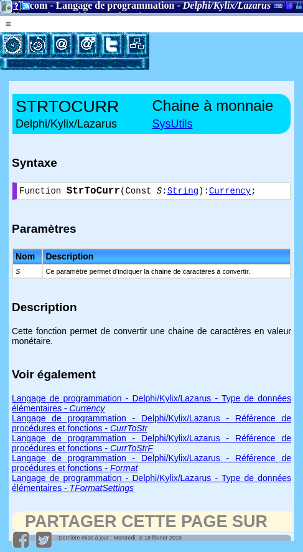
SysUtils (172, 124)
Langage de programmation (115, 5)
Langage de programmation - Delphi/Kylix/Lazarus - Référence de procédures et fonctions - (151, 446)
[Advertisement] (226, 51)
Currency (230, 193)
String (182, 193)
